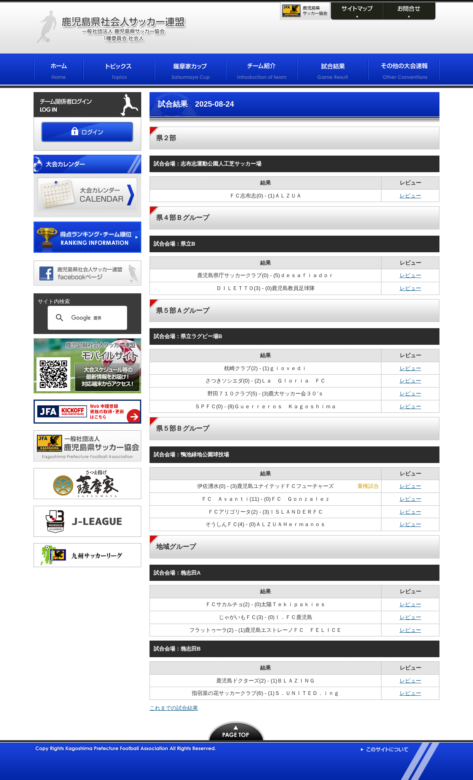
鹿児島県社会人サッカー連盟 (111, 27)
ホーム (58, 71)
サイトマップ (356, 11)
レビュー (410, 196)
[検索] (86, 318)
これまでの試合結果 (174, 708)
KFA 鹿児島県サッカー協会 (305, 11)
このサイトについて (384, 749)
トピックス (118, 71)
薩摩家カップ (190, 71)
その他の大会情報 (403, 71)
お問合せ (409, 11)
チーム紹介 (261, 71)
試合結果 (332, 71)
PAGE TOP (236, 730)
